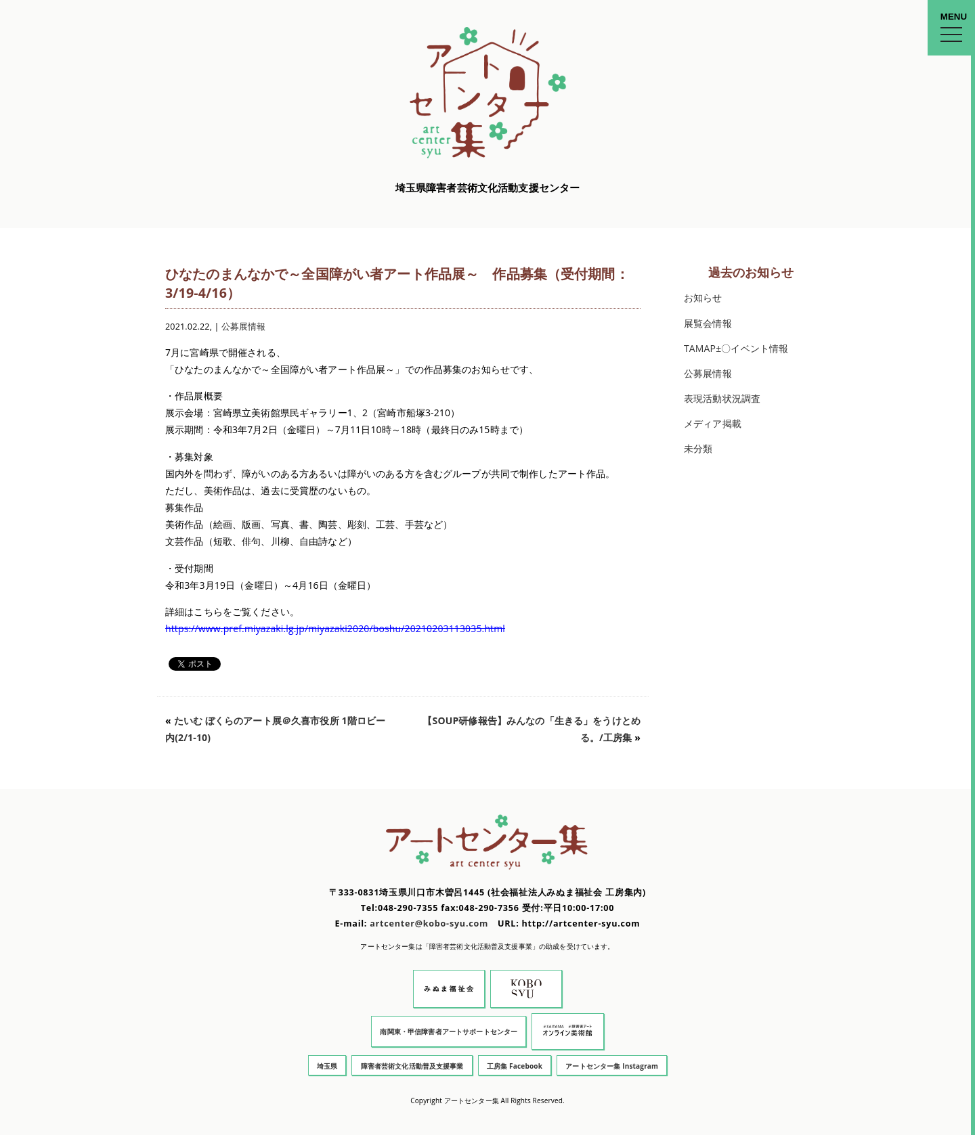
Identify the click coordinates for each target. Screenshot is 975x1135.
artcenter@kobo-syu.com (429, 923)
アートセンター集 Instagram (611, 1066)
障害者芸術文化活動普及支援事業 (412, 1066)
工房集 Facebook (514, 1066)
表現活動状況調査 (722, 398)
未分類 (698, 448)
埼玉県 (327, 1066)
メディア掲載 (712, 423)
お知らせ (703, 297)
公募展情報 (243, 326)
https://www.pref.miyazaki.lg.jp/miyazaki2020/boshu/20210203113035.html (335, 628)
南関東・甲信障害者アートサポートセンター (448, 1031)
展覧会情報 (708, 323)
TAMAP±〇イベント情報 (736, 348)
